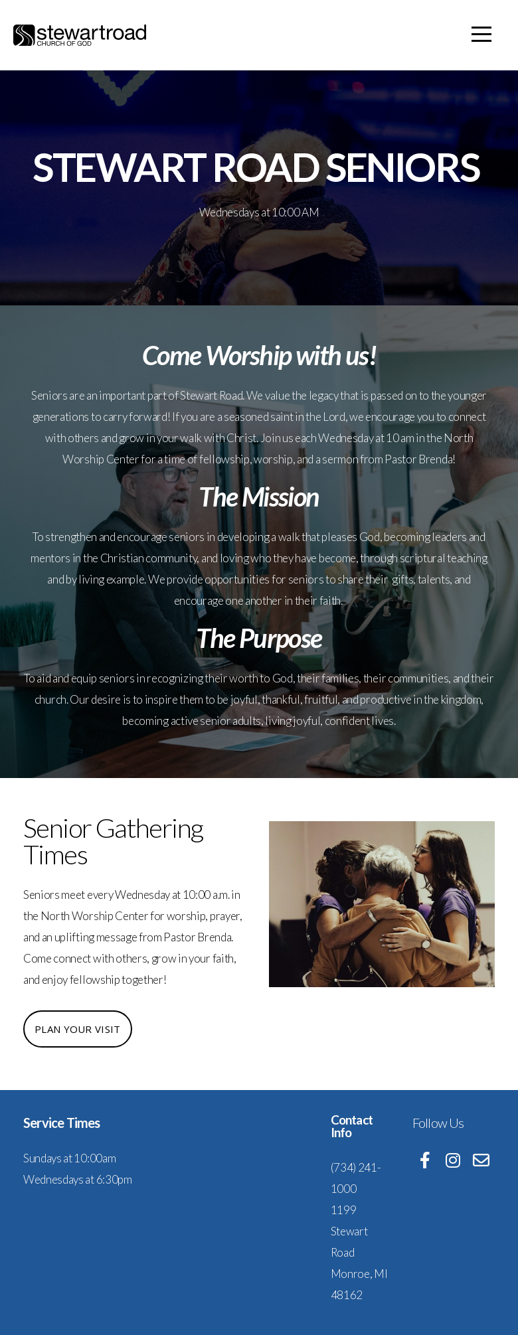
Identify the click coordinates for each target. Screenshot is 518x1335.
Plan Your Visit (78, 1029)
